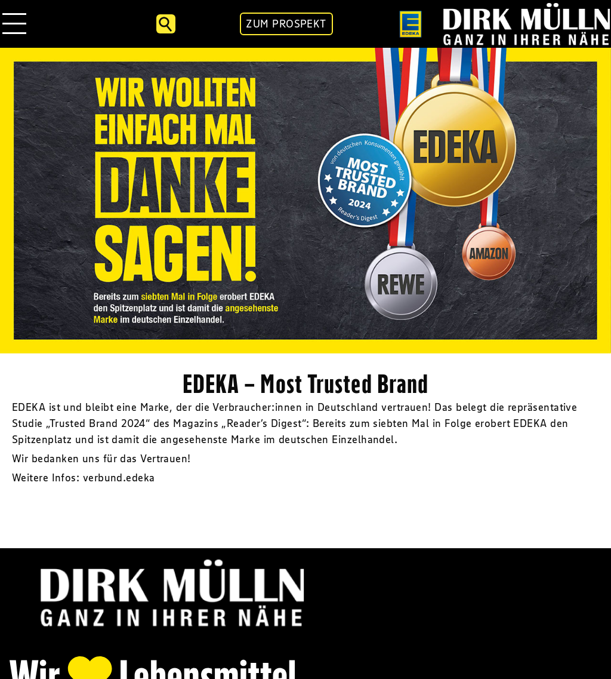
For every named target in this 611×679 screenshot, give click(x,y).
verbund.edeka (119, 477)
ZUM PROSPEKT (286, 23)
